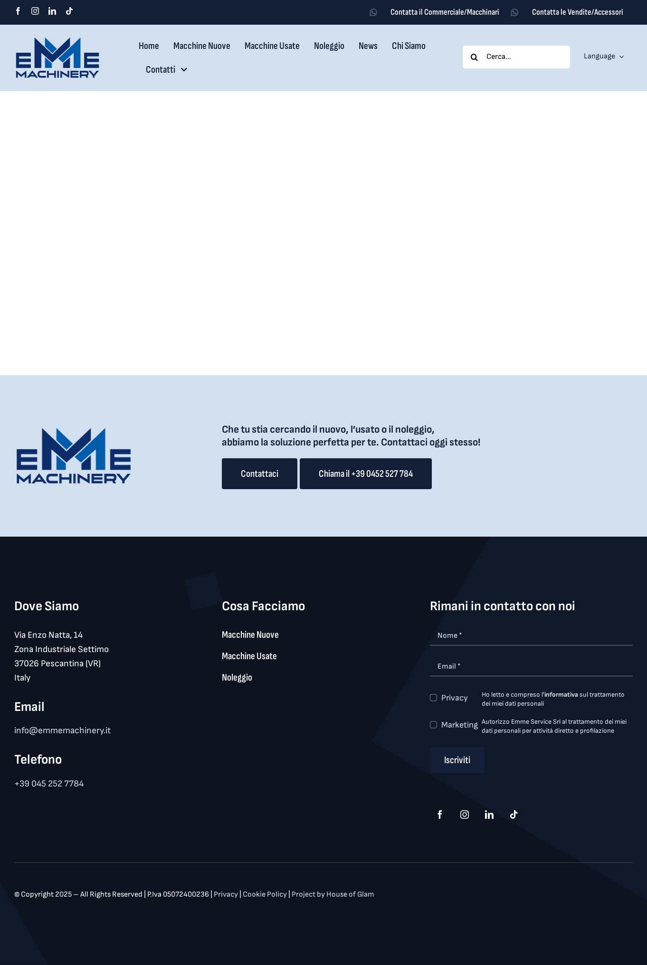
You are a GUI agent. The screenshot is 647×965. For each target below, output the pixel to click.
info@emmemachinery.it (62, 730)
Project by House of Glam (333, 894)
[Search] (474, 57)
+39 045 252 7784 (49, 783)
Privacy (454, 698)
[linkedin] (52, 11)
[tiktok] (69, 11)
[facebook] (18, 11)
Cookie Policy (265, 894)
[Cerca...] (516, 57)
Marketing (459, 725)
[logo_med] (57, 41)
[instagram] (35, 11)
